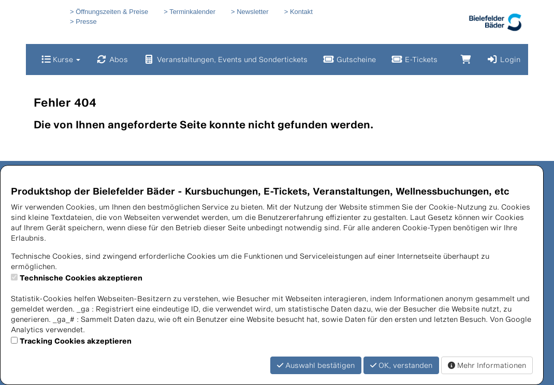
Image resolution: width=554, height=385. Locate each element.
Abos (112, 59)
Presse (86, 21)
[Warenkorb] (466, 59)
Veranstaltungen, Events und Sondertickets (225, 59)
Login (503, 59)
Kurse (60, 59)
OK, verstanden (401, 365)
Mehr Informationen (487, 365)
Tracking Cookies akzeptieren (76, 340)
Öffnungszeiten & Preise (112, 12)
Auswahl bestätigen (316, 365)
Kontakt (301, 12)
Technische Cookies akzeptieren (81, 277)
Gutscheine (349, 59)
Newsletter (252, 12)
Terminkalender (192, 12)
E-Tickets (414, 59)
